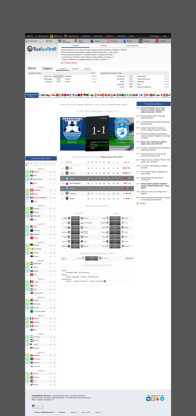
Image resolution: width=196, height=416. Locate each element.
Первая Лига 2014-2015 (100, 142)
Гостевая (83, 277)
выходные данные (84, 398)
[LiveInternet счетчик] (37, 408)
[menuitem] (72, 36)
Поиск (131, 36)
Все (26, 163)
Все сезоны (101, 281)
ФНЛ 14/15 (129, 258)
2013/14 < (69, 281)
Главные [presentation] (75, 45)
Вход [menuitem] (164, 36)
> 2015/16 (92, 281)
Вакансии (73, 412)
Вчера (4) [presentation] (87, 69)
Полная (68, 277)
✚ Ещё (142, 203)
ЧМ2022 (92, 73)
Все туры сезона (84, 272)
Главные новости (70, 63)
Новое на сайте (86, 412)
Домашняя (75, 277)
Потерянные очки (93, 277)
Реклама (98, 412)
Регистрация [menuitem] (154, 36)
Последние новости (154, 104)
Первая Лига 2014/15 (102, 265)
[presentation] (45, 68)
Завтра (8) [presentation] (75, 69)
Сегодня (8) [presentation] (62, 69)
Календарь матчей (71, 272)
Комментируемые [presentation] (132, 46)
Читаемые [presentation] (103, 46)
